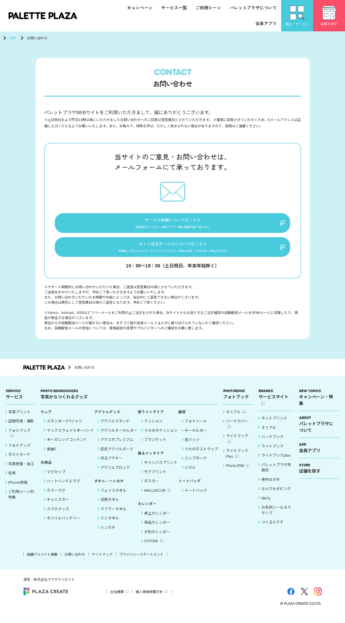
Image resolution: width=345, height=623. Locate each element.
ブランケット (155, 443)
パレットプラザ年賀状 (276, 471)
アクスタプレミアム (116, 443)
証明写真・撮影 (21, 425)
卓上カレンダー (157, 516)
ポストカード (19, 458)
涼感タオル (109, 503)
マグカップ (56, 475)
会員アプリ (266, 23)
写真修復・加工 (21, 467)
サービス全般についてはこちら (172, 223)
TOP (12, 37)
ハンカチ (107, 531)
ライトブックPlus (237, 457)
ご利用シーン (208, 8)
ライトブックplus (276, 459)
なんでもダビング (276, 492)
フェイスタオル (113, 494)
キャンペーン (140, 8)
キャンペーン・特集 (317, 401)
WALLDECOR (155, 494)
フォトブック (19, 434)
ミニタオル (109, 522)
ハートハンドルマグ (63, 484)
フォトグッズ (19, 448)
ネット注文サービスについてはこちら (172, 249)
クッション (153, 425)
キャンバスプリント (160, 466)
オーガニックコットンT (66, 443)
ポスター (151, 484)
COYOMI (151, 544)
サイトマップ (102, 557)
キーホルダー (196, 434)
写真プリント (19, 415)
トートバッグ (196, 494)
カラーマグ (56, 494)
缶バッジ (192, 443)
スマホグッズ (58, 512)
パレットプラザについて (253, 8)
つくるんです (272, 526)
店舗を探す (317, 471)
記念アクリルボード (117, 452)
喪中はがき (270, 483)
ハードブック (272, 440)
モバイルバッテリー (63, 522)
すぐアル (233, 415)
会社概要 (117, 595)
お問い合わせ (74, 557)
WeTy (266, 501)
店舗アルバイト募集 (42, 557)
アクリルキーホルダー (118, 434)
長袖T (51, 452)
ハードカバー (237, 425)
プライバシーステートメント (141, 557)
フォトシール (196, 425)
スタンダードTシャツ (64, 425)
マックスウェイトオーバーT (70, 434)
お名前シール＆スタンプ (276, 513)
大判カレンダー (157, 535)
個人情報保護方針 (149, 595)
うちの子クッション (160, 434)
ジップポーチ (196, 462)
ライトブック (237, 439)
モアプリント (155, 475)
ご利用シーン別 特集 (21, 498)
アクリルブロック (115, 471)
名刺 (12, 476)
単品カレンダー (157, 526)
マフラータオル (113, 512)
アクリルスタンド (115, 425)
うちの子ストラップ (201, 452)
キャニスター (58, 503)
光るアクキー (111, 462)
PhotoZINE (235, 469)
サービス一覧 (174, 8)
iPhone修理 (17, 486)
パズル (190, 471)
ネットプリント (274, 422)
